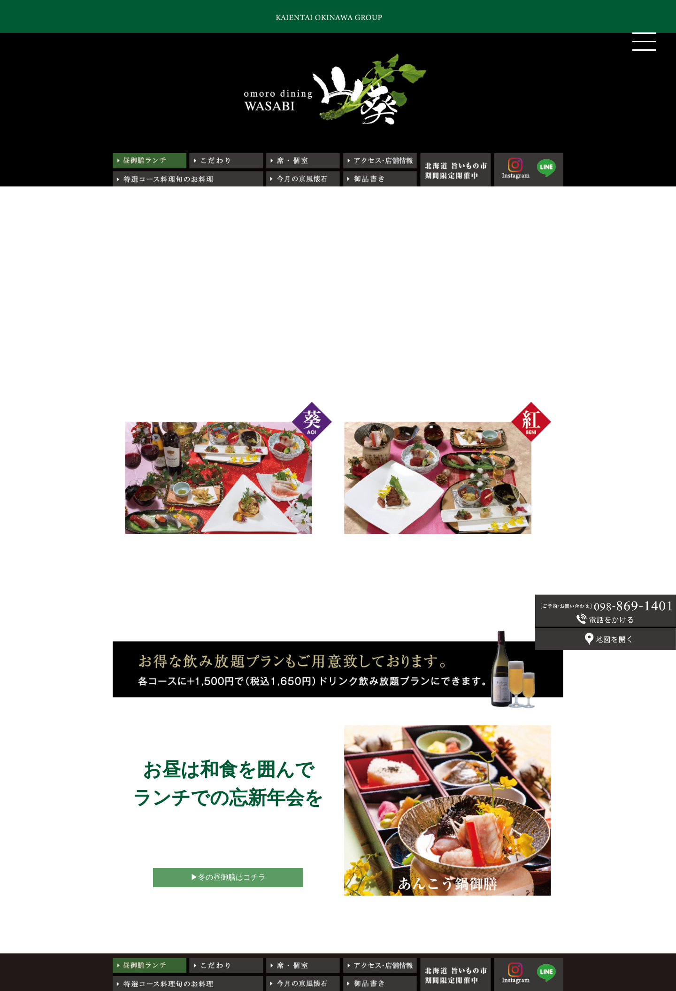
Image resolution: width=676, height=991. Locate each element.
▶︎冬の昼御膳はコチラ (228, 877)
